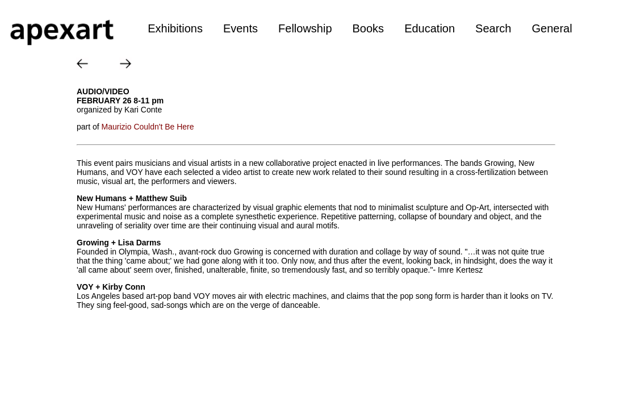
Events (240, 28)
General (551, 28)
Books (368, 28)
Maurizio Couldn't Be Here (148, 126)
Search (493, 28)
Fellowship (305, 28)
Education (429, 28)
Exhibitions (175, 28)
